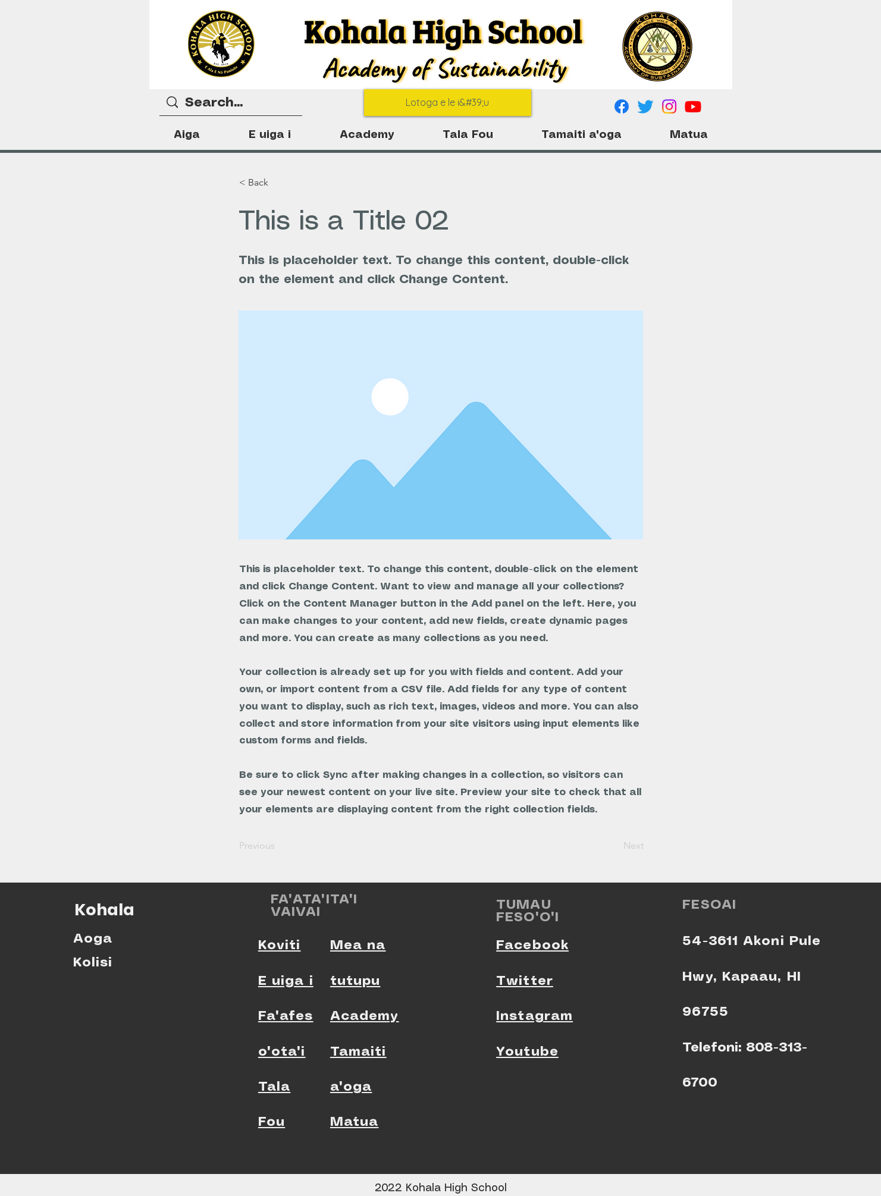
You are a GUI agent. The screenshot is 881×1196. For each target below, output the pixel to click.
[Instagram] (669, 106)
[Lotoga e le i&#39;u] (447, 102)
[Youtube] (693, 106)
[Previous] (278, 846)
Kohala (104, 910)
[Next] (614, 846)
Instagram (534, 1016)
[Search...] (231, 103)
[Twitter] (645, 106)
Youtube (527, 1052)
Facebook (532, 945)
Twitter (524, 981)
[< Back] (278, 182)
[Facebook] (621, 106)
